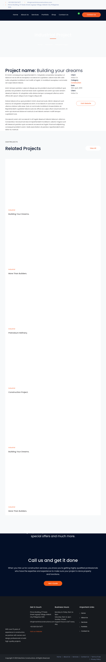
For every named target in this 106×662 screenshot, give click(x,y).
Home (40, 44)
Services (84, 622)
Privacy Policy (96, 659)
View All (93, 148)
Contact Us (91, 15)
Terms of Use (96, 657)
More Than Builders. (17, 273)
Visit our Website (36, 631)
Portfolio (84, 627)
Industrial (48, 44)
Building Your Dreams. (18, 214)
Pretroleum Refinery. (17, 333)
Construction (76, 83)
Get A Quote (53, 583)
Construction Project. (18, 392)
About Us (84, 618)
